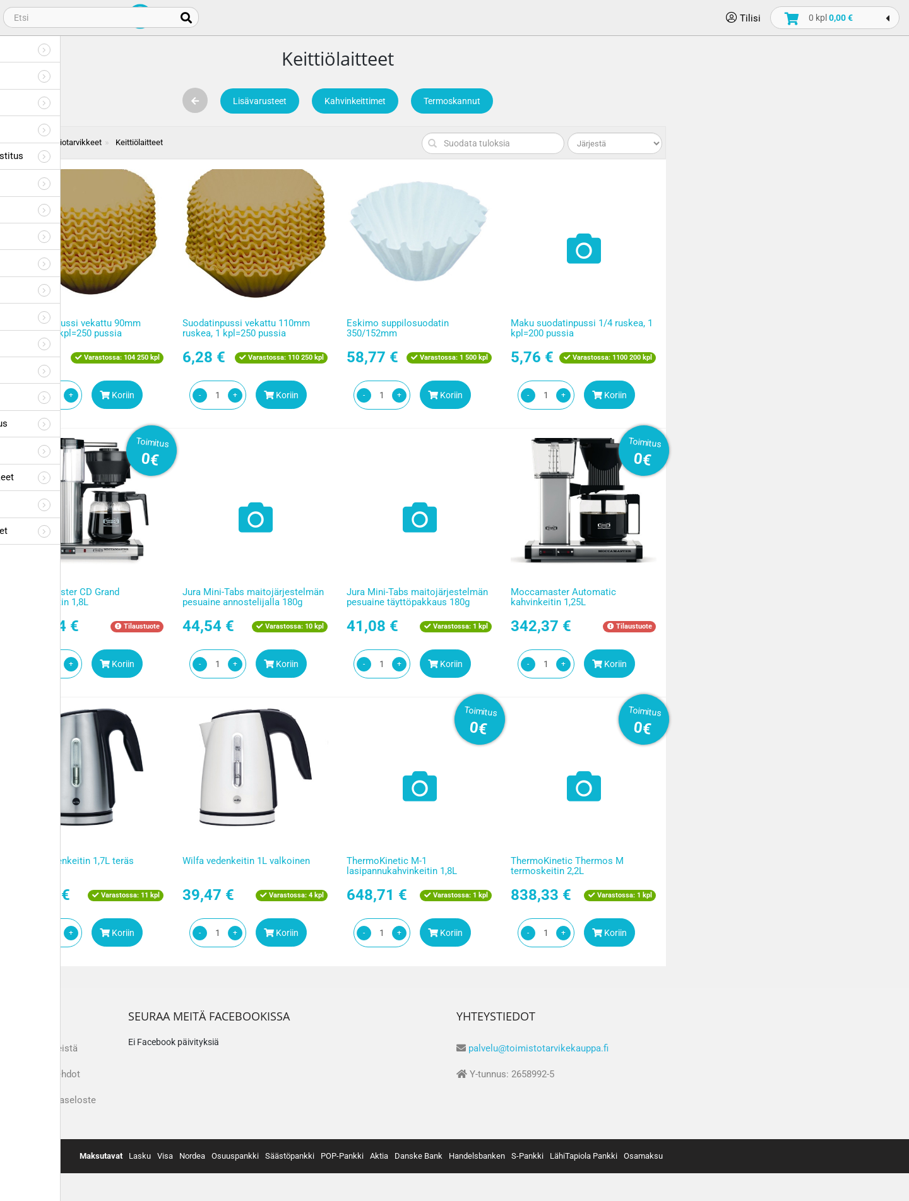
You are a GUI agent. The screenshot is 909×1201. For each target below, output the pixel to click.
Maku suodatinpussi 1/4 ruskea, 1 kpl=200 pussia (784, 328)
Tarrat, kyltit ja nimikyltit (71, 209)
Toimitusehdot (251, 1074)
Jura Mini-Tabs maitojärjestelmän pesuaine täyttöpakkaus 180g (619, 597)
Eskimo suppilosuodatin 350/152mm (600, 328)
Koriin (319, 395)
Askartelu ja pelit (56, 289)
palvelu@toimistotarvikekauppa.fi (740, 1048)
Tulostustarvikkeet (59, 102)
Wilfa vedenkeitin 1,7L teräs (278, 861)
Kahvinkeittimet (557, 101)
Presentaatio (47, 343)
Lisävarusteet (462, 101)
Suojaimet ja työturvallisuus (79, 423)
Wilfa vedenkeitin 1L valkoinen (448, 861)
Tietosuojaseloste (259, 1100)
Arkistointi (42, 262)
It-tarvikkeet (45, 396)
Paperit (35, 48)
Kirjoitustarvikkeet (59, 236)
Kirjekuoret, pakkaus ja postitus (87, 156)
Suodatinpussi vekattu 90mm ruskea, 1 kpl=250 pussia (281, 328)
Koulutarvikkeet (53, 316)
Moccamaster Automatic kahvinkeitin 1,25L (765, 597)
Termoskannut (654, 101)
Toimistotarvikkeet (60, 75)
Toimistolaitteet (54, 128)
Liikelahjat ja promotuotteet (79, 530)
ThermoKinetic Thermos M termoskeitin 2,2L (769, 866)
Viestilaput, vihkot (58, 182)
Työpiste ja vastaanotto (70, 450)
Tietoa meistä (250, 1048)
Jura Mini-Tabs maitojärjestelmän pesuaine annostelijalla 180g (455, 597)
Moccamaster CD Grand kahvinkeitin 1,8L (270, 597)
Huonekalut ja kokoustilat (75, 370)
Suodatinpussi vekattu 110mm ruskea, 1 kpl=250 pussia (448, 328)
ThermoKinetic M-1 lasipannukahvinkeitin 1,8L (604, 866)
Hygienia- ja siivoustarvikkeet (82, 477)
